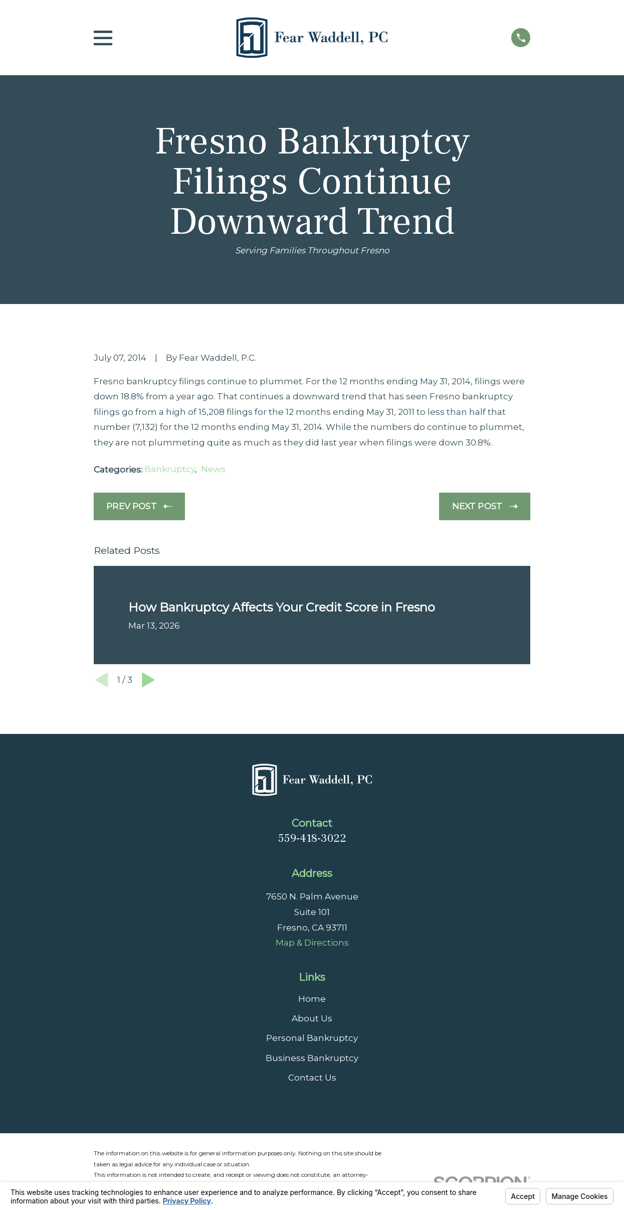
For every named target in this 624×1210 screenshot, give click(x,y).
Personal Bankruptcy (312, 1038)
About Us (312, 1018)
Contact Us (312, 1078)
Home (312, 999)
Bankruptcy (169, 469)
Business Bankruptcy (312, 1058)
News (213, 469)
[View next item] (148, 680)
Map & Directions (312, 943)
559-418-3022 (312, 838)
